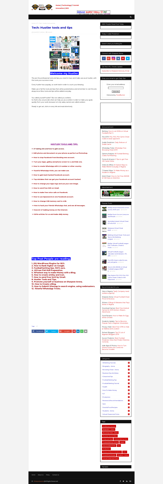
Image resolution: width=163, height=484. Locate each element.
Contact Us (55, 475)
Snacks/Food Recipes (116, 407)
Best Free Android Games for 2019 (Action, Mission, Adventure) (115, 310)
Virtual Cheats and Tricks (116, 414)
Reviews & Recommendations (116, 400)
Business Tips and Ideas (116, 373)
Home (58, 5)
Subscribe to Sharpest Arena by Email (115, 71)
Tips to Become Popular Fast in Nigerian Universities (115, 322)
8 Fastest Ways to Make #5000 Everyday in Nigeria (114, 166)
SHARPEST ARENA (39, 32)
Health (116, 387)
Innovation (60, 8)
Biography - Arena (116, 366)
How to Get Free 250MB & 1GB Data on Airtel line (115, 177)
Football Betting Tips (116, 380)
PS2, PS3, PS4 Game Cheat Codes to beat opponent (115, 138)
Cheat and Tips (116, 376)
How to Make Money (116, 390)
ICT (37, 23)
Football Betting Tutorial (116, 383)
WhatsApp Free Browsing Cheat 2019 (114, 149)
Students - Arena (116, 411)
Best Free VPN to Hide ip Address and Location (115, 328)
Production (116, 397)
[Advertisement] (64, 126)
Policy (48, 475)
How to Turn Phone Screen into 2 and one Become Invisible (114, 347)
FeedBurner (120, 95)
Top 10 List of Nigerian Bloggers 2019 (113, 333)
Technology (66, 5)
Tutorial (75, 5)
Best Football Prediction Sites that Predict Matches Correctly (115, 340)
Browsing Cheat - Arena (116, 369)
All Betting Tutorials (116, 363)
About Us (40, 475)
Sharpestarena (39, 481)
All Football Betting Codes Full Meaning (115, 154)
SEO (67, 8)
